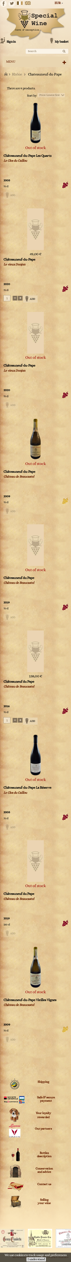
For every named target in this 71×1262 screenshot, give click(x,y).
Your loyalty (43, 1113)
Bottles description (44, 1154)
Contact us (44, 1184)
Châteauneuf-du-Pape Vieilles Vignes (29, 1000)
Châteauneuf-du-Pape (19, 259)
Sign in (11, 42)
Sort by (32, 96)
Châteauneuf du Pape (18, 578)
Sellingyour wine (44, 1201)
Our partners (43, 1128)
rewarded (43, 1117)
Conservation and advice (44, 1170)
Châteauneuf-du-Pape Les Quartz (27, 156)
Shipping (43, 1082)
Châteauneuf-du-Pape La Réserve (27, 788)
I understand (36, 1259)
